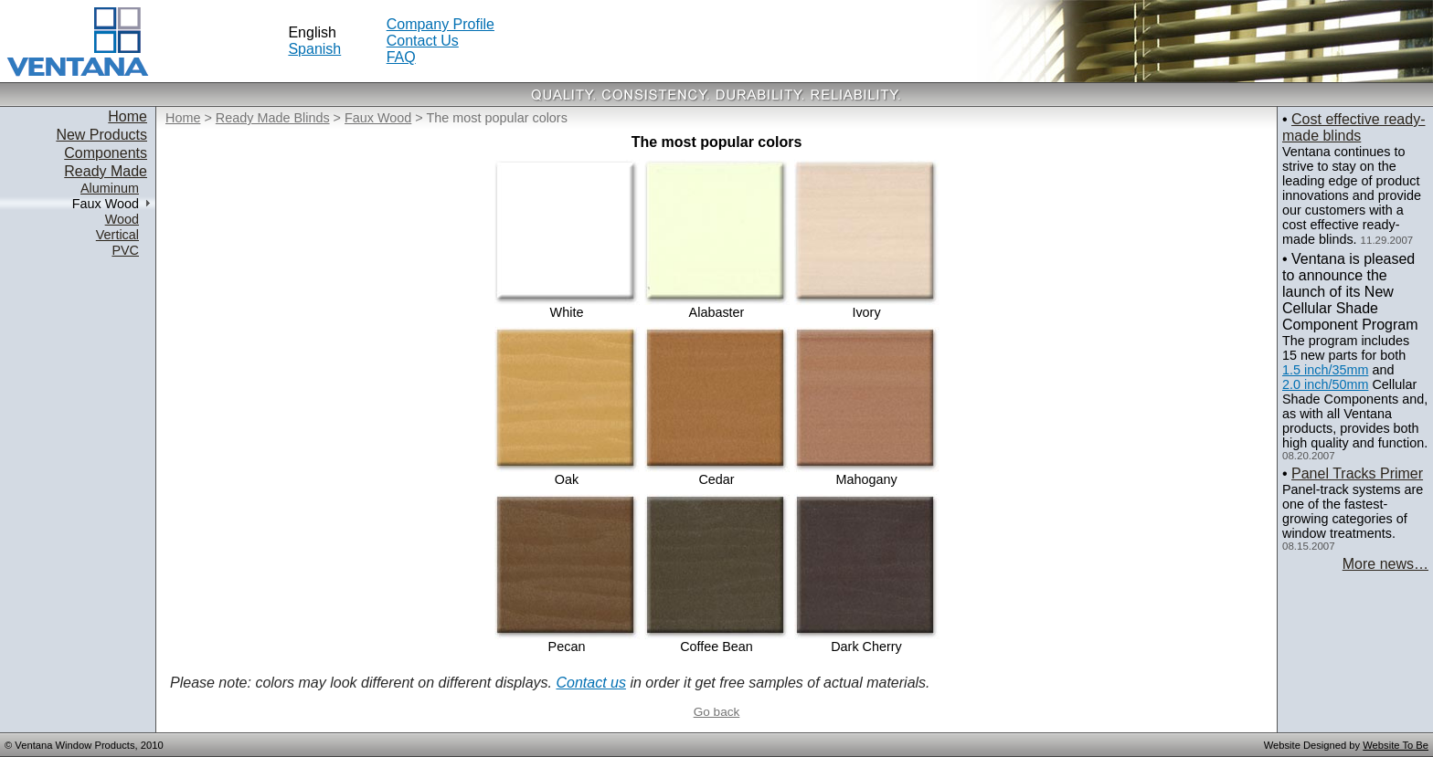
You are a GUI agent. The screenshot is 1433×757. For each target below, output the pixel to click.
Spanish (314, 49)
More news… (1385, 564)
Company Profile (440, 24)
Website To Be (1395, 745)
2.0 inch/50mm (1325, 384)
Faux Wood (378, 117)
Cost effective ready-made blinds (1353, 127)
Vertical (117, 234)
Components (105, 153)
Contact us (590, 682)
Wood (122, 219)
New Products (101, 134)
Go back (717, 712)
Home (127, 116)
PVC (125, 250)
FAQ (401, 57)
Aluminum (109, 188)
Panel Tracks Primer (1357, 473)
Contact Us (423, 40)
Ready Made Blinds (273, 117)
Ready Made (105, 171)
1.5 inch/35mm (1325, 370)
